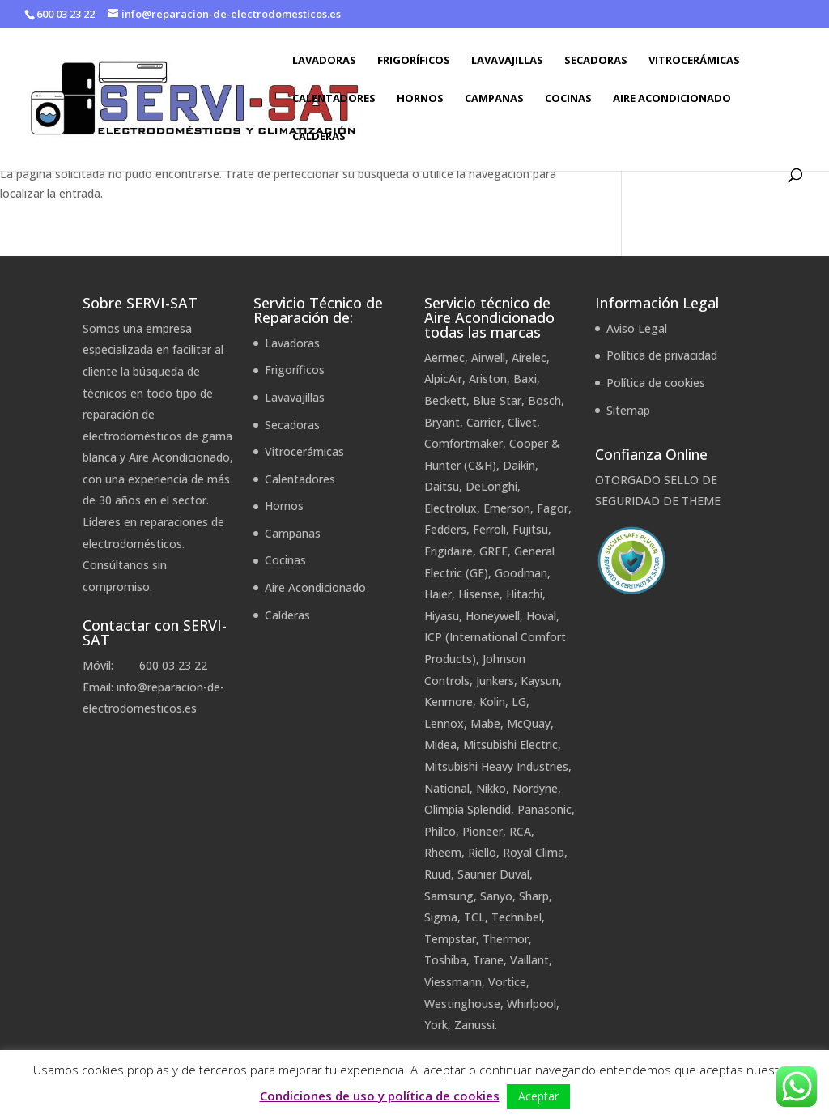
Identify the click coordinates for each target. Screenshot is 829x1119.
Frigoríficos (413, 60)
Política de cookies (655, 382)
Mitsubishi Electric (510, 744)
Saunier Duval (493, 874)
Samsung (449, 896)
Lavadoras (324, 60)
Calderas (319, 136)
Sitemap (628, 410)
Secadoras (595, 60)
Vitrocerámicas (694, 60)
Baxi (525, 378)
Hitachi (524, 594)
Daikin (519, 465)
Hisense (479, 594)
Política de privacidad (661, 355)
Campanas (494, 98)
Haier (438, 594)
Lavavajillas (507, 60)
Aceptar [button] (538, 1096)
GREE (493, 551)
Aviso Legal (636, 328)
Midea (440, 744)
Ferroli (489, 529)
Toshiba (445, 960)
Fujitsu (530, 529)
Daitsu (441, 486)
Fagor (552, 508)
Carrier (483, 422)
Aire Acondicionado (672, 98)
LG (519, 701)
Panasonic (544, 809)
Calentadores (334, 98)
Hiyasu (441, 615)
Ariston (488, 378)
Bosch (544, 400)
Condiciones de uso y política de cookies (380, 1095)
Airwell (488, 357)
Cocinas (568, 98)
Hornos (420, 98)
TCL (474, 917)
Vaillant (529, 960)
